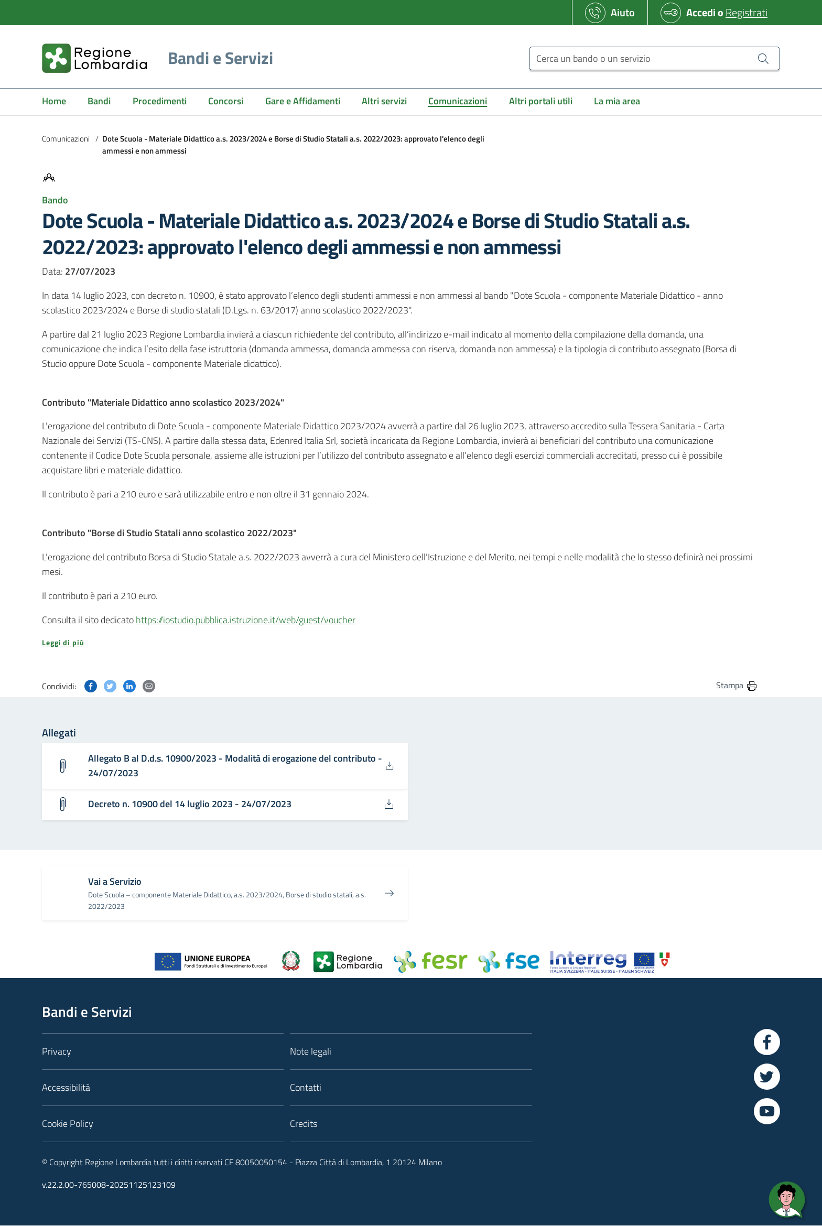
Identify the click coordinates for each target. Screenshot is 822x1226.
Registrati (746, 12)
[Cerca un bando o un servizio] (654, 58)
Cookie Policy (67, 1123)
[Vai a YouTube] (767, 1111)
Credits (303, 1123)
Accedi (701, 12)
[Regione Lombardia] (153, 58)
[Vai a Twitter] (767, 1076)
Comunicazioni (66, 139)
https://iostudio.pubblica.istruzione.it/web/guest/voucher (245, 620)
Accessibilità (66, 1087)
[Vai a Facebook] (767, 1042)
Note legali (310, 1051)
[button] (400, 642)
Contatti (305, 1087)
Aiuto (623, 12)
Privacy (56, 1051)
